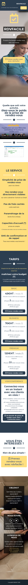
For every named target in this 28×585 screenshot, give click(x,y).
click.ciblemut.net (14, 548)
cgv (13, 508)
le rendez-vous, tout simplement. (9, 7)
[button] (3, 151)
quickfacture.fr (14, 551)
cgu (15, 508)
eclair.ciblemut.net (14, 550)
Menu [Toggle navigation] (24, 7)
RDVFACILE (21, 4)
